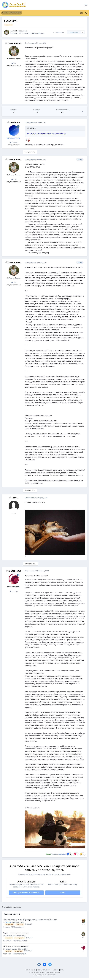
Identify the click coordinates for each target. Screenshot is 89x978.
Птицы (6, 933)
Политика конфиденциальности (38, 970)
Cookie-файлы (58, 970)
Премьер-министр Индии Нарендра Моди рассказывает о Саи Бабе (30, 920)
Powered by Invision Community (44, 975)
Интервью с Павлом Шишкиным (15, 946)
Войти (62, 893)
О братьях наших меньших (33, 33)
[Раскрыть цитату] (28, 128)
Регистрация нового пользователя (26, 893)
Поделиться (58, 32)
